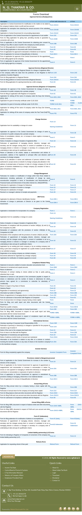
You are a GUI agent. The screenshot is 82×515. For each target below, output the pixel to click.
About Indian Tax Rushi (59, 470)
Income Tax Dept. (10, 468)
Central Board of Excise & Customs (16, 470)
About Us (55, 468)
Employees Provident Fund (14, 478)
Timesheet (55, 475)
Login (54, 473)
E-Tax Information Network (14, 473)
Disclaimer (55, 478)
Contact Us (56, 480)
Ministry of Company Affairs (14, 475)
